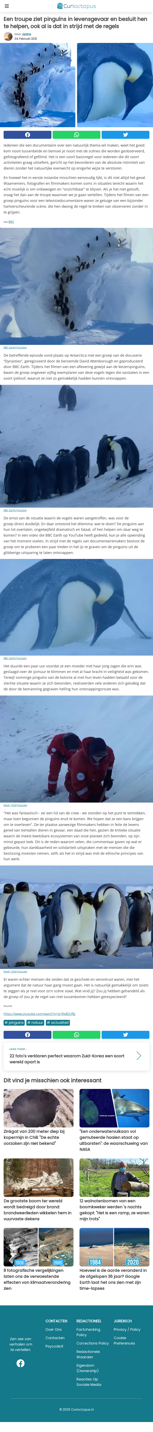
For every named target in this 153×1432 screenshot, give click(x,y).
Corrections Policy (92, 1343)
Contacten (55, 1337)
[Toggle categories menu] (7, 6)
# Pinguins (14, 1022)
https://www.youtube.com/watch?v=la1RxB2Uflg (39, 1014)
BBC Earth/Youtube (15, 347)
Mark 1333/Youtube (15, 805)
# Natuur (35, 1022)
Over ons (53, 1329)
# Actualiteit (58, 1022)
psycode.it (54, 1346)
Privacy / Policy (127, 1329)
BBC (11, 222)
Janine (26, 34)
